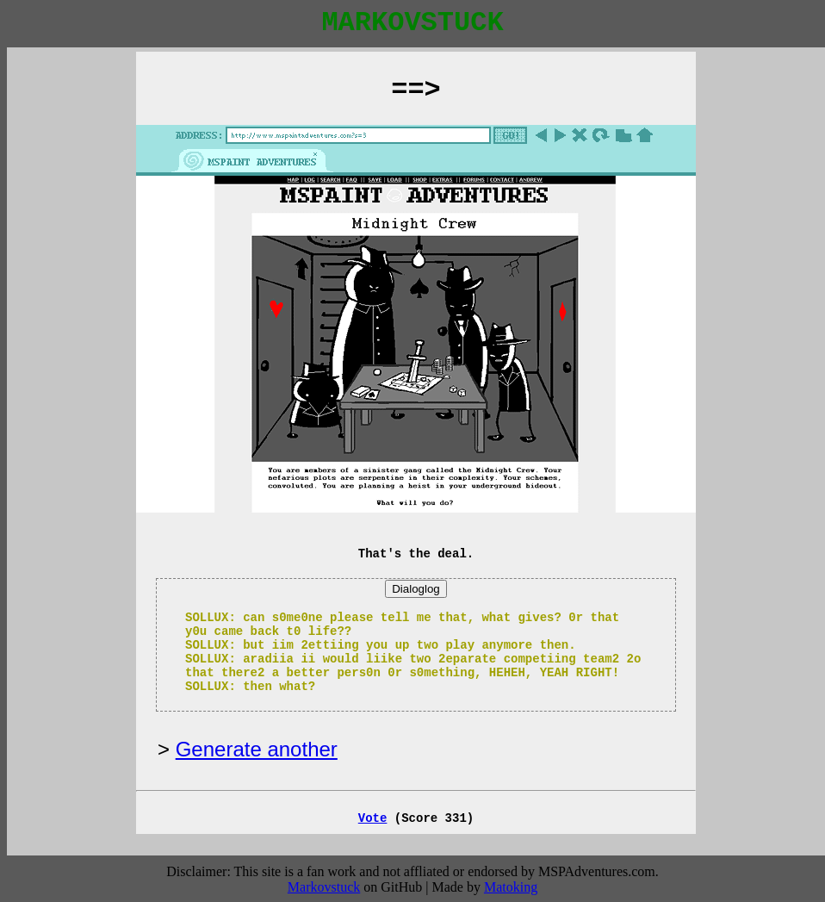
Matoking (510, 887)
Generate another (257, 749)
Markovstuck (324, 887)
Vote (373, 818)
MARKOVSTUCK (412, 23)
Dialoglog (416, 588)
